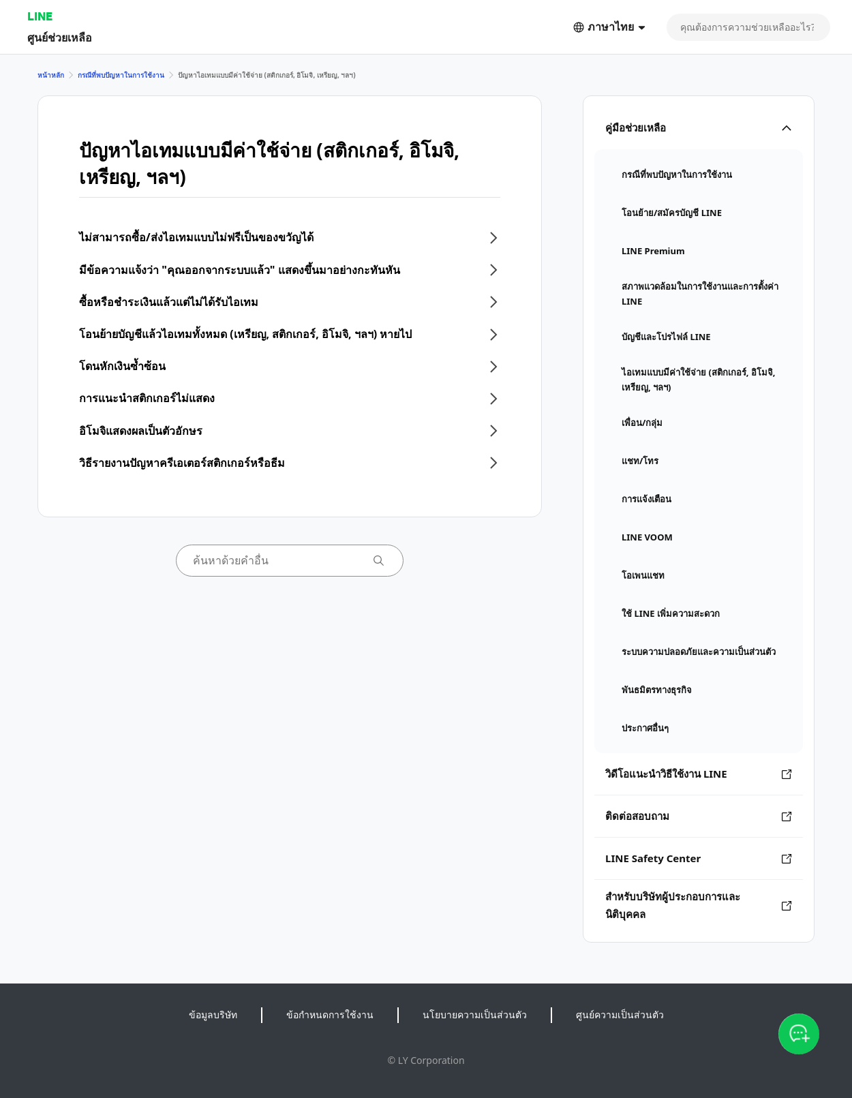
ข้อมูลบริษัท (213, 1014)
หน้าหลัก (50, 75)
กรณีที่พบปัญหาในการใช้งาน (121, 75)
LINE (39, 16)
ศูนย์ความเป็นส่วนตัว (620, 1014)
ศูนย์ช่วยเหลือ (59, 37)
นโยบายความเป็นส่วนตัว (475, 1014)
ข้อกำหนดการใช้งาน (330, 1014)
